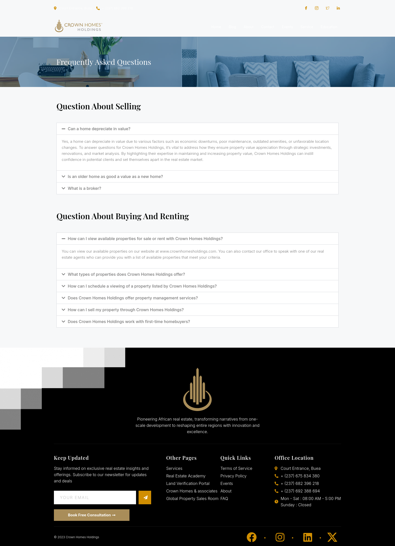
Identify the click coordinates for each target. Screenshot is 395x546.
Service (307, 27)
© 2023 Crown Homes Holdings (76, 537)
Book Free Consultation (91, 515)
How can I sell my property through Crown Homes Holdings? (126, 309)
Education (329, 27)
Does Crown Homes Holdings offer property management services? (133, 297)
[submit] (145, 497)
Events (287, 27)
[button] (197, 128)
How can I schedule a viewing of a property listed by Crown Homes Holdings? (142, 286)
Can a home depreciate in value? (99, 128)
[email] (95, 497)
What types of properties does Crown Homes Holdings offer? (126, 274)
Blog (232, 27)
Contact (267, 27)
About (248, 27)
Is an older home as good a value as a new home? (115, 176)
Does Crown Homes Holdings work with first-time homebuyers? (129, 321)
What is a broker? (84, 188)
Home (216, 27)
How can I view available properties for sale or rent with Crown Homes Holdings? (145, 238)
